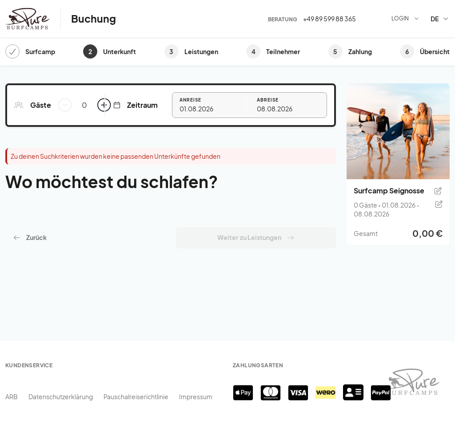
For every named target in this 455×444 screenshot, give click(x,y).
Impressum (195, 397)
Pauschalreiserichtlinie (136, 397)
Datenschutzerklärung (60, 397)
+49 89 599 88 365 (329, 19)
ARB (11, 397)
